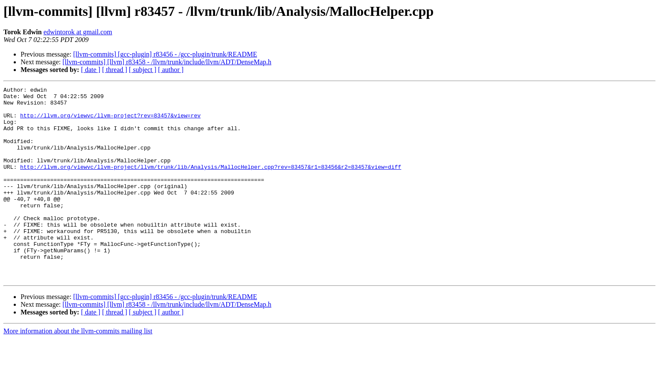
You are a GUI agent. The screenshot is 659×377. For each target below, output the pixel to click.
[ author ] (171, 69)
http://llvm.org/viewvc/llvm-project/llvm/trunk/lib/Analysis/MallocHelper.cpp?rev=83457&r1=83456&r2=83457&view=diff (210, 183)
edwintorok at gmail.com (77, 32)
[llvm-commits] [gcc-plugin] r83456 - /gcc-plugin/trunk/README (165, 54)
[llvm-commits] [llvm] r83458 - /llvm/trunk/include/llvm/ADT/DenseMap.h (167, 62)
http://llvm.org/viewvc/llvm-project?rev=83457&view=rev (110, 122)
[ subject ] (142, 69)
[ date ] (90, 69)
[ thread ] (114, 69)
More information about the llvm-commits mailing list (78, 369)
